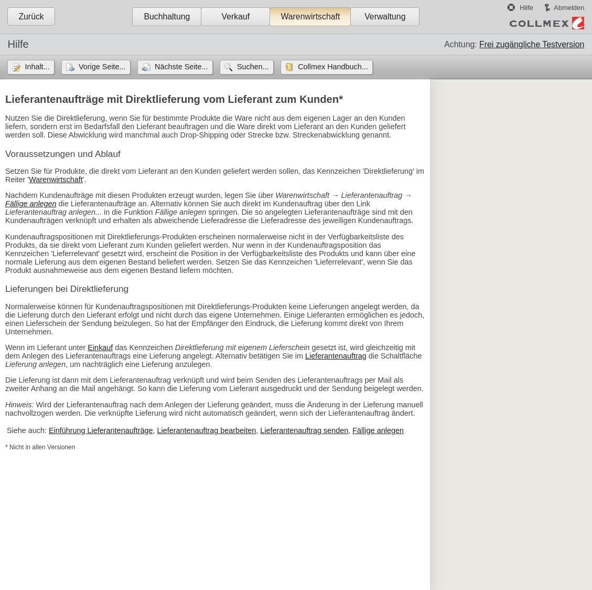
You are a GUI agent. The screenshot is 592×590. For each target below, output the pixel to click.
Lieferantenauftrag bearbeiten (206, 430)
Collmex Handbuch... (333, 66)
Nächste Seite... (181, 66)
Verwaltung (384, 16)
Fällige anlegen (31, 203)
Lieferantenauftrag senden (304, 430)
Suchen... (253, 66)
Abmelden (569, 8)
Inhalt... (37, 66)
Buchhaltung (167, 16)
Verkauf (236, 16)
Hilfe (526, 8)
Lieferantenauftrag (336, 356)
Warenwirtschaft (310, 16)
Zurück (31, 16)
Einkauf (100, 347)
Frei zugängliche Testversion (531, 44)
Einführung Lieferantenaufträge (101, 430)
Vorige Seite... (102, 66)
